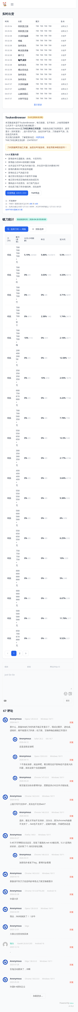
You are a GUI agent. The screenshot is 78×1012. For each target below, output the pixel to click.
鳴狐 (20, 40)
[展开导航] (12, 4)
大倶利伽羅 (23, 36)
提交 (68, 700)
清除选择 (38, 229)
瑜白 (12, 943)
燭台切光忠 (23, 69)
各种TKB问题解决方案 (14, 209)
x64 (36, 203)
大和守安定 (23, 98)
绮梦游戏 (40, 137)
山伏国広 (22, 89)
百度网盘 (16, 193)
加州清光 (22, 45)
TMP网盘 (35, 193)
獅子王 (21, 55)
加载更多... (38, 995)
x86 (30, 203)
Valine (71, 1003)
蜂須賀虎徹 (23, 50)
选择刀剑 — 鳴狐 (16, 229)
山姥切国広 (23, 93)
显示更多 (38, 104)
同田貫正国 (23, 26)
